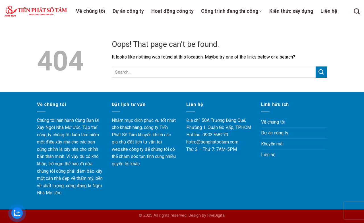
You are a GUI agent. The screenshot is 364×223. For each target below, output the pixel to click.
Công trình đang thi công (231, 11)
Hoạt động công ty (172, 11)
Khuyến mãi (272, 144)
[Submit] (321, 72)
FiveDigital (216, 215)
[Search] (357, 11)
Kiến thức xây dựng (291, 11)
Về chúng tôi (90, 11)
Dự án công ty (128, 11)
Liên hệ (328, 11)
